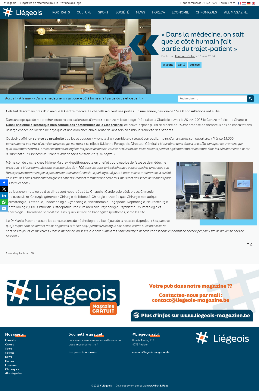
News (140, 12)
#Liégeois (106, 385)
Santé (181, 65)
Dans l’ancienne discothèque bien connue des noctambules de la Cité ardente (64, 125)
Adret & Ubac (160, 385)
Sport (103, 12)
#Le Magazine (236, 12)
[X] (4, 189)
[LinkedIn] (4, 195)
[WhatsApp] (4, 202)
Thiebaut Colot (185, 56)
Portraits (61, 12)
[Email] (4, 208)
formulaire (90, 352)
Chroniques (206, 12)
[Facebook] (4, 182)
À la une (168, 65)
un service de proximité (46, 138)
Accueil (10, 98)
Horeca (158, 12)
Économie (180, 12)
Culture (84, 12)
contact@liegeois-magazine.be (151, 352)
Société (122, 12)
